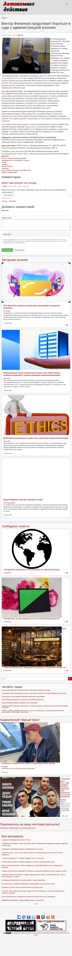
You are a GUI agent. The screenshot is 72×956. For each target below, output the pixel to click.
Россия (4, 162)
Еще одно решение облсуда (12, 91)
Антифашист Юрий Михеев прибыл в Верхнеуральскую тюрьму (28, 763)
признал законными (17, 127)
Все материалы (12, 836)
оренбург (5, 164)
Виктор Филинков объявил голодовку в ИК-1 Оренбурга (19, 703)
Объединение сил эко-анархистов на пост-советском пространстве (31, 619)
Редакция (20, 35)
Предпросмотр (19, 250)
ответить (4, 201)
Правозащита (18, 160)
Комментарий (7, 218)
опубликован (48, 85)
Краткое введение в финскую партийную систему (23, 499)
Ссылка (4, 186)
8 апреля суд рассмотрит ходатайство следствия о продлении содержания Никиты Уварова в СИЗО (34, 871)
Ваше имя (5, 210)
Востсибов (6, 311)
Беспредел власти (8, 160)
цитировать (12, 201)
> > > (36, 904)
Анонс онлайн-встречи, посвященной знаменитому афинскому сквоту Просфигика (28, 896)
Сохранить (7, 250)
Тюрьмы (26, 160)
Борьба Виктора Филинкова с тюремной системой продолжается (23, 699)
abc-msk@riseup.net (55, 140)
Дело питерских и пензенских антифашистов (16, 170)
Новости (4, 18)
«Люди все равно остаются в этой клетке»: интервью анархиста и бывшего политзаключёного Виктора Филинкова (35, 706)
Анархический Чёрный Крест (17, 158)
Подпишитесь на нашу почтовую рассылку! (30, 824)
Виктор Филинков (7, 166)
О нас (36, 935)
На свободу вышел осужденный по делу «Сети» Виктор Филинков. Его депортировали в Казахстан (34, 693)
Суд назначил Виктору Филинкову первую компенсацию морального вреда (26, 690)
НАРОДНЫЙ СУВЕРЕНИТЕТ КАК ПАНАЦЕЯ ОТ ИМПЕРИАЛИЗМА (31, 570)
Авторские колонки (15, 260)
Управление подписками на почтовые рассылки (17, 828)
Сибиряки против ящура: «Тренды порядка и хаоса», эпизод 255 (22, 900)
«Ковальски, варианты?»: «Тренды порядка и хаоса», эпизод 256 (23, 858)
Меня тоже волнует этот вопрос (19, 183)
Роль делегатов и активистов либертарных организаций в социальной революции (28, 884)
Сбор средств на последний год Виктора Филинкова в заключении (23, 696)
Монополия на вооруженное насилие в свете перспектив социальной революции (35, 438)
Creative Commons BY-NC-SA (59, 933)
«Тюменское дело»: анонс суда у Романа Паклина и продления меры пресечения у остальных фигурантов (65, 788)
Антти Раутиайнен (9, 503)
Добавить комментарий (9, 172)
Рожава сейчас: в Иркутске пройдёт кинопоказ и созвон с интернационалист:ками (28, 862)
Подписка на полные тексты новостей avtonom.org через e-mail (22, 887)
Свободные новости (16, 526)
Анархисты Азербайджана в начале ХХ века (16, 840)
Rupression (5, 168)
